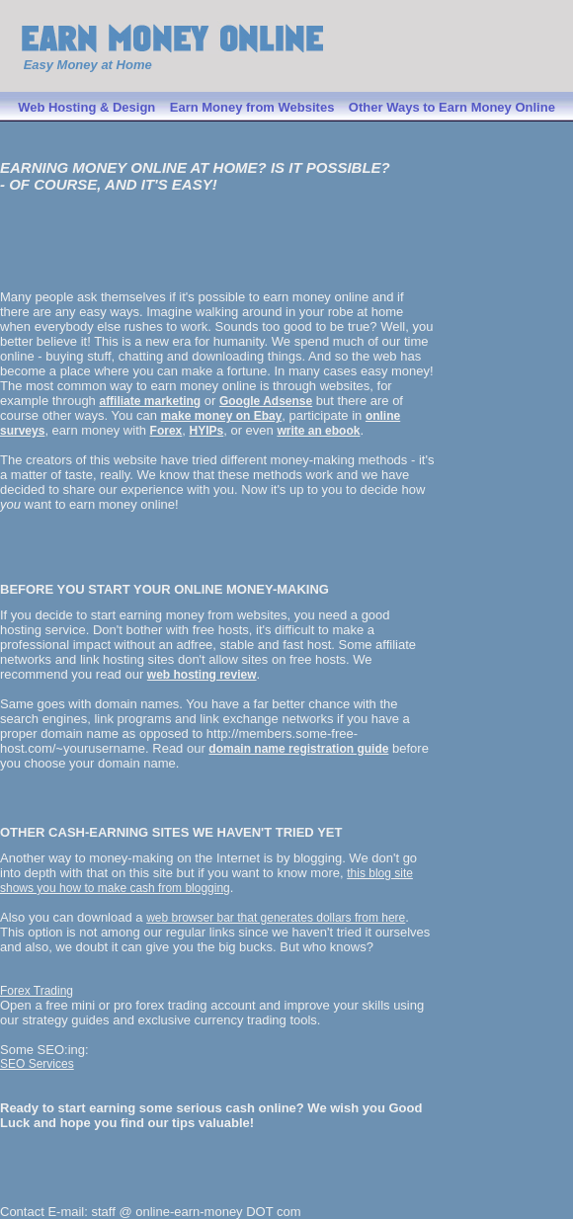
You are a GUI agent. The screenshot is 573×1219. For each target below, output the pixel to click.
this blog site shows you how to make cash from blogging (206, 880)
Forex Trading (36, 991)
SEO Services (37, 1064)
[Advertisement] (115, 246)
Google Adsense (265, 401)
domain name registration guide (298, 749)
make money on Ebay (222, 416)
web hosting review (202, 675)
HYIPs (207, 431)
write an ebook (318, 431)
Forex (166, 431)
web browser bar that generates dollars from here (275, 918)
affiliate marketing (150, 401)
